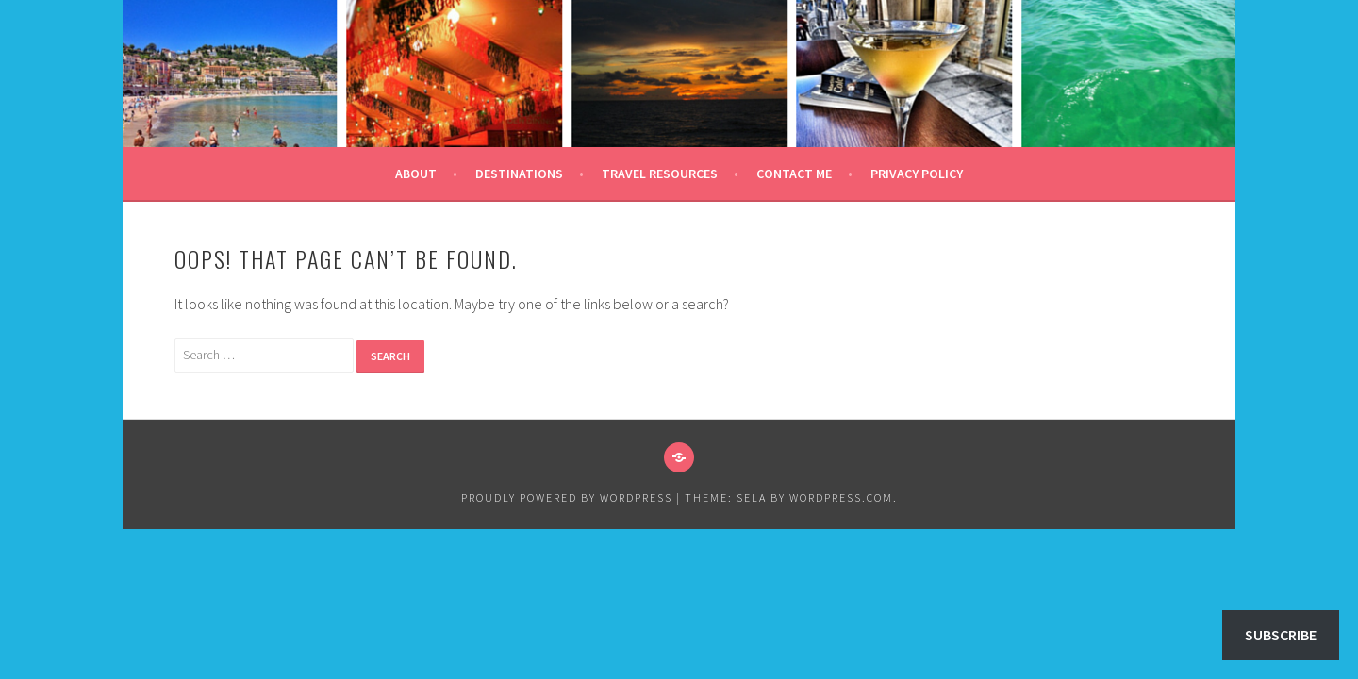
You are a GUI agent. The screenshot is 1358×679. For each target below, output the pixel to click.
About (416, 173)
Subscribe (1281, 634)
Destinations (519, 173)
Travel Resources (660, 173)
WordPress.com (841, 497)
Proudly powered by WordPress (566, 497)
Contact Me (794, 173)
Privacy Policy (916, 173)
